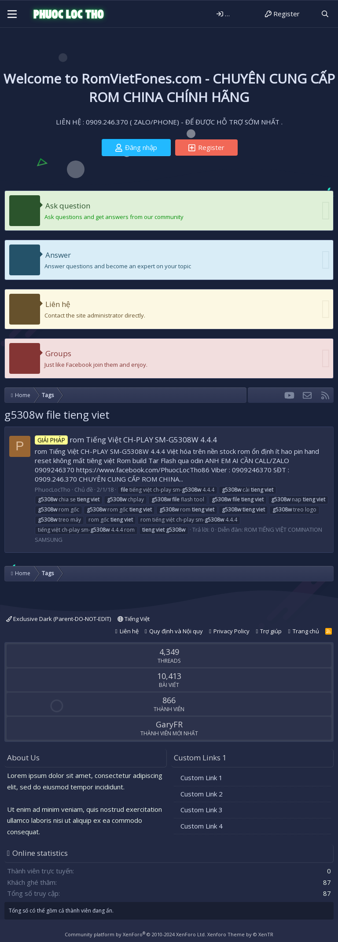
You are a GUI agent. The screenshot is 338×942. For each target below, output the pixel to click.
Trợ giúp (271, 631)
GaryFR (169, 724)
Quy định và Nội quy (176, 631)
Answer (58, 255)
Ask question (67, 206)
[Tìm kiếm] (325, 13)
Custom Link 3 (201, 809)
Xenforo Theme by (240, 934)
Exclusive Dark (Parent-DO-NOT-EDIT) (58, 619)
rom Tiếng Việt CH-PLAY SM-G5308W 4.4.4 (126, 439)
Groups (58, 353)
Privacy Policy (231, 631)
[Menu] (12, 14)
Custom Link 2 (201, 793)
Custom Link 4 (201, 826)
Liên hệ (57, 304)
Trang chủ (306, 631)
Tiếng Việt (134, 619)
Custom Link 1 (201, 777)
